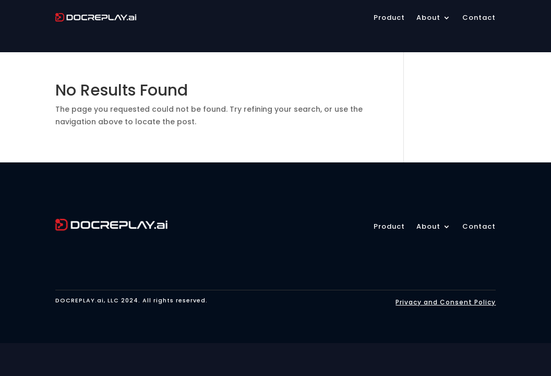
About (428, 227)
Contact (479, 227)
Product (389, 227)
